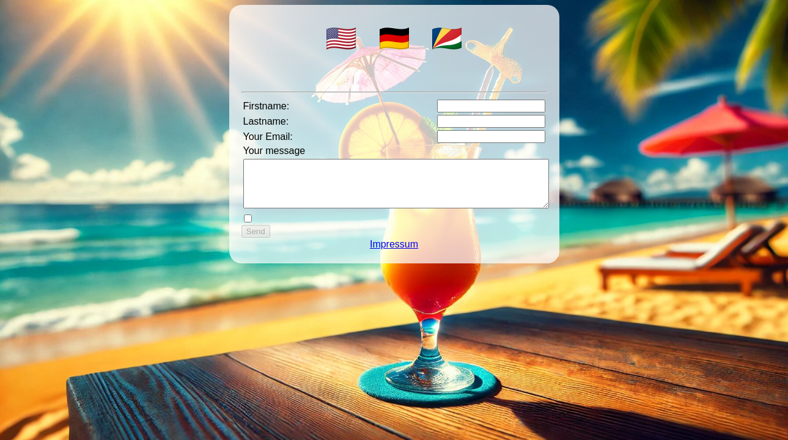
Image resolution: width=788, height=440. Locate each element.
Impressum (394, 253)
